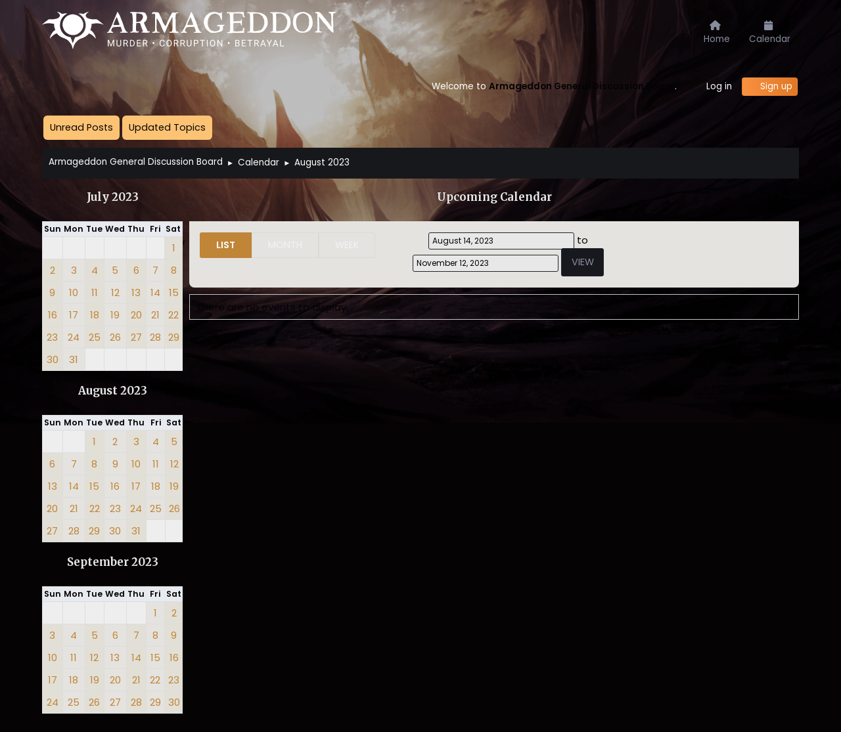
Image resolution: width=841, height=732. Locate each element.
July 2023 (113, 197)
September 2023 (112, 562)
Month (285, 244)
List (225, 244)
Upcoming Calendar (494, 197)
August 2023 (112, 391)
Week (347, 244)
